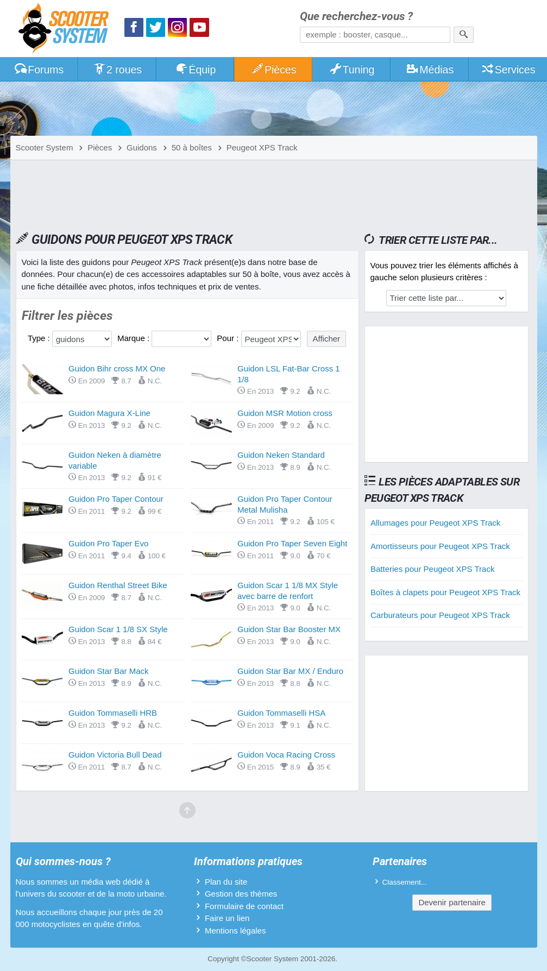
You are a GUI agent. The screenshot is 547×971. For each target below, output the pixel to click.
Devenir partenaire (451, 902)
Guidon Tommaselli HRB (112, 712)
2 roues (117, 69)
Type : (40, 338)
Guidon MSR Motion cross (284, 413)
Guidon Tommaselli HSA (281, 712)
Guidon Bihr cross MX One (116, 368)
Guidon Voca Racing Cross (286, 754)
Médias (430, 69)
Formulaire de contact (244, 906)
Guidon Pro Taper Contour (116, 498)
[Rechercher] (464, 35)
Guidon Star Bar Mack (108, 671)
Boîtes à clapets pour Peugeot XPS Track (445, 592)
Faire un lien (227, 918)
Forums (39, 69)
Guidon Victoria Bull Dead (115, 754)
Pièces (273, 69)
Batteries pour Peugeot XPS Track (432, 568)
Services (508, 69)
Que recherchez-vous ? (356, 16)
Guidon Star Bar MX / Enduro (290, 671)
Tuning (352, 69)
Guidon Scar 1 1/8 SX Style (118, 629)
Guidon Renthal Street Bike (117, 585)
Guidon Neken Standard (281, 454)
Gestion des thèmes (241, 893)
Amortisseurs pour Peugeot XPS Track (440, 546)
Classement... (404, 882)
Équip (195, 69)
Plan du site (226, 881)
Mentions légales (235, 930)
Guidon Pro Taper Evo (108, 543)
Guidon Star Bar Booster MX (289, 629)
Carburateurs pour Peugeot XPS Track (440, 615)
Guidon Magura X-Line (109, 413)
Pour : (229, 338)
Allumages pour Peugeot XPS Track (435, 522)
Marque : (134, 338)
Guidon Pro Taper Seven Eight (292, 543)
